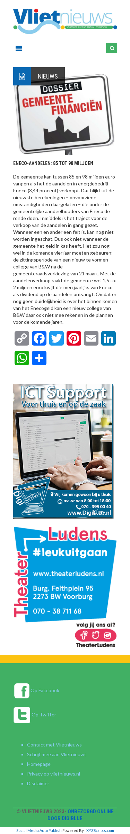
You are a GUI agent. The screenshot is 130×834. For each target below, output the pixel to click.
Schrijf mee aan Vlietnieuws (57, 754)
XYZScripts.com (100, 830)
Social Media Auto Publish (39, 830)
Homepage (39, 764)
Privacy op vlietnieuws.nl (53, 774)
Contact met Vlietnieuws (54, 745)
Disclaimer (38, 783)
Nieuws (48, 76)
